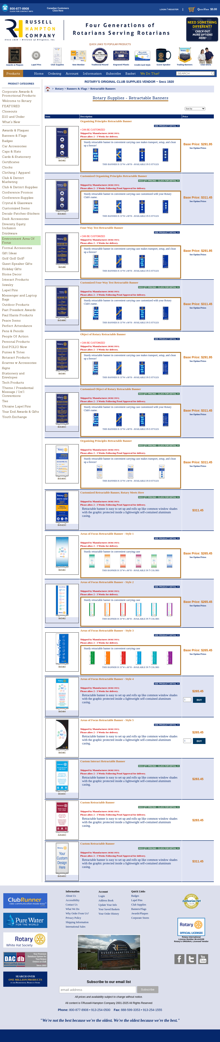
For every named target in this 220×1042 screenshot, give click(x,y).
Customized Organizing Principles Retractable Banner (113, 176)
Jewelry (7, 285)
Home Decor (12, 274)
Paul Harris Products (17, 315)
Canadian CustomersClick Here (58, 9)
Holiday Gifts (12, 269)
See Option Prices (198, 148)
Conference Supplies (17, 198)
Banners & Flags (14, 136)
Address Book (106, 900)
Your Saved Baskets (109, 909)
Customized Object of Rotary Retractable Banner (110, 389)
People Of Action (15, 336)
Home (39, 73)
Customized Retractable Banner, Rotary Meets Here (112, 492)
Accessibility (73, 900)
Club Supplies (57, 64)
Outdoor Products (15, 305)
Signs (6, 368)
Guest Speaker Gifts (17, 264)
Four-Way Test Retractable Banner (101, 227)
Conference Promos (17, 192)
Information (92, 73)
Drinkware (9, 233)
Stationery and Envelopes (13, 375)
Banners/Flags (139, 909)
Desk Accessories (15, 219)
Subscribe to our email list (109, 982)
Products (13, 73)
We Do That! (149, 73)
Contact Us (72, 904)
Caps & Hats (11, 151)
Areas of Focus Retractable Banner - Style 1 (107, 533)
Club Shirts (206, 64)
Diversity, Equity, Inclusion (14, 226)
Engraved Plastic (121, 64)
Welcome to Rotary (16, 101)
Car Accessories (14, 146)
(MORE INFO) (113, 133)
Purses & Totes (13, 352)
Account (72, 73)
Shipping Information (77, 922)
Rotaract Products (16, 357)
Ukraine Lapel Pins (16, 406)
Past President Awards (19, 310)
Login (102, 896)
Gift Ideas (9, 253)
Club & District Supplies (20, 187)
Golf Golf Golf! (13, 258)
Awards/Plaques (139, 913)
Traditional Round (100, 64)
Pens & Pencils (13, 331)
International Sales (76, 926)
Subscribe (113, 73)
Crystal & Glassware (17, 203)
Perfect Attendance (17, 326)
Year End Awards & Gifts (20, 412)
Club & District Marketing (13, 180)
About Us (71, 895)
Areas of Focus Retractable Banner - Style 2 (107, 582)
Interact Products (15, 280)
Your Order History (109, 913)
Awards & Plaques (14, 64)
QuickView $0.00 (202, 9)
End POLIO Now (14, 347)
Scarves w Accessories (19, 363)
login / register (169, 9)
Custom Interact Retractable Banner (102, 761)
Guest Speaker (163, 64)
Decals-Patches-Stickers (21, 213)
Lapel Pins (36, 64)
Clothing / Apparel (16, 173)
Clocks (7, 167)
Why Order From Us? (77, 913)
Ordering (54, 73)
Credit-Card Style (142, 64)
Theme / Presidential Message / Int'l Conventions (17, 392)
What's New (11, 122)
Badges (7, 141)
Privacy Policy (73, 917)
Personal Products (16, 342)
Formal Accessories (17, 248)
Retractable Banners (102, 88)
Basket (130, 73)
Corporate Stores (140, 917)
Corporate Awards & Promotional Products (19, 94)
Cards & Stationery (16, 157)
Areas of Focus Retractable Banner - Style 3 (107, 630)
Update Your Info (108, 904)
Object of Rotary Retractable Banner (103, 334)
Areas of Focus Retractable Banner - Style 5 (107, 720)
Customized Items (16, 208)
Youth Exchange (14, 417)
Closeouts (9, 111)
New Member (78, 64)
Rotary (59, 88)
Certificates (10, 162)
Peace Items (11, 320)
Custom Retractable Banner (97, 802)
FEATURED (11, 106)
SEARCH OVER (25, 979)
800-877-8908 (21, 9)
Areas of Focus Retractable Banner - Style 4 (107, 679)
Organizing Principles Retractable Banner (106, 121)
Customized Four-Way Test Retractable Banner (109, 282)
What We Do (72, 909)
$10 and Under (13, 117)
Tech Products (13, 383)
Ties (5, 401)
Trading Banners (184, 64)
